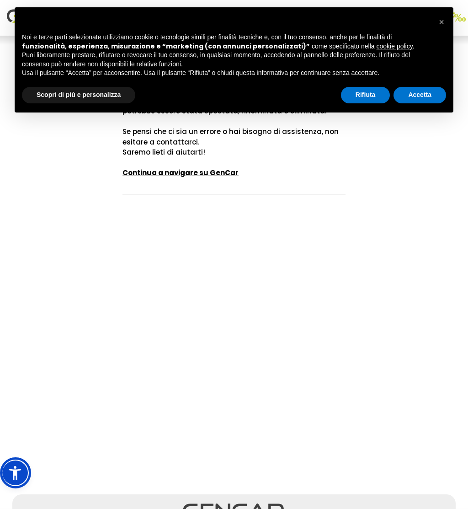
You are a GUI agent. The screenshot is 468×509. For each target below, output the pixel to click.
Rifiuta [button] (366, 94)
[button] (15, 473)
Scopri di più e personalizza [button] (79, 94)
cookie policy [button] (395, 46)
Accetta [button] (419, 94)
